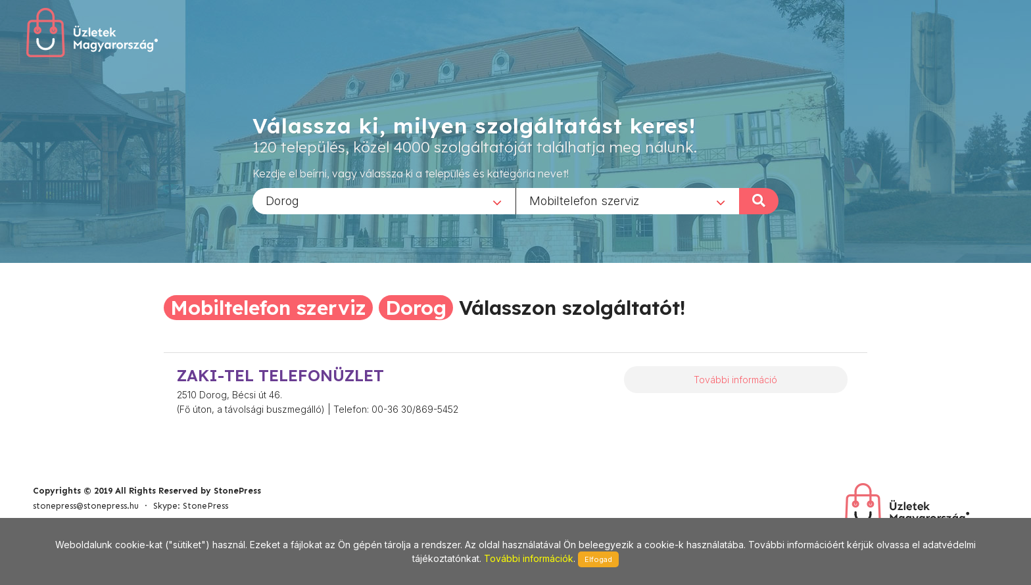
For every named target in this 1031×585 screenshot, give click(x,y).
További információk (528, 558)
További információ (735, 379)
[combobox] (384, 200)
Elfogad (598, 559)
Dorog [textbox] (282, 200)
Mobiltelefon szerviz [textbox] (584, 200)
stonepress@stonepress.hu (86, 506)
